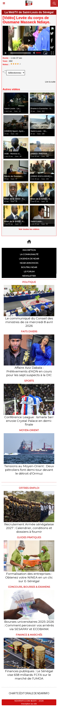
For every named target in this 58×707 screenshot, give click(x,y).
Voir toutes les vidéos (29, 229)
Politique (29, 282)
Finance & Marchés (29, 634)
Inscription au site (29, 704)
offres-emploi (29, 487)
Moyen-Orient (29, 430)
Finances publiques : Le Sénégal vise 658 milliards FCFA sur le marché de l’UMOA (29, 674)
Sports (29, 380)
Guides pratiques (29, 537)
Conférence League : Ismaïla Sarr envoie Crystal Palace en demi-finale (29, 420)
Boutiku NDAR (29, 267)
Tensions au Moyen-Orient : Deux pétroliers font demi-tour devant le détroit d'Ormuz (29, 469)
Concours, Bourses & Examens (29, 586)
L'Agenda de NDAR (29, 258)
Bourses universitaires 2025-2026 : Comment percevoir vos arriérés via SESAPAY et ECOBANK (29, 625)
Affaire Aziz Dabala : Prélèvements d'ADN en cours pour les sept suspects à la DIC (29, 371)
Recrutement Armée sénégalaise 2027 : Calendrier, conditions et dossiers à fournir (29, 527)
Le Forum (29, 271)
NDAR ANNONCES (29, 263)
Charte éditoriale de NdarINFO (29, 693)
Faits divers (29, 331)
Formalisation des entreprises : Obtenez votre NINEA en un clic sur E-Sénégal (29, 577)
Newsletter (29, 276)
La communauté (29, 254)
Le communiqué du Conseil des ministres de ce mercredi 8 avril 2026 (29, 322)
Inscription (29, 250)
